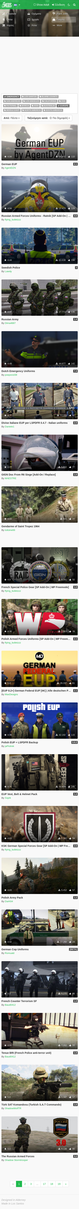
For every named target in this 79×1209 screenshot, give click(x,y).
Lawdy (8, 271)
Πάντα (12, 118)
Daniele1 (9, 426)
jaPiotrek (9, 746)
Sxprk (8, 797)
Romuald (9, 953)
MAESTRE (10, 478)
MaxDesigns (11, 694)
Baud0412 (10, 1004)
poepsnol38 (11, 374)
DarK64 (9, 901)
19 (59, 1183)
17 (44, 1183)
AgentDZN (10, 167)
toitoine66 (10, 530)
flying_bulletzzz (13, 219)
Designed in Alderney (13, 1199)
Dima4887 (10, 323)
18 (51, 1183)
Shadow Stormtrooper (16, 1160)
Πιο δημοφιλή (48, 118)
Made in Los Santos (12, 1203)
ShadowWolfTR (13, 1108)
